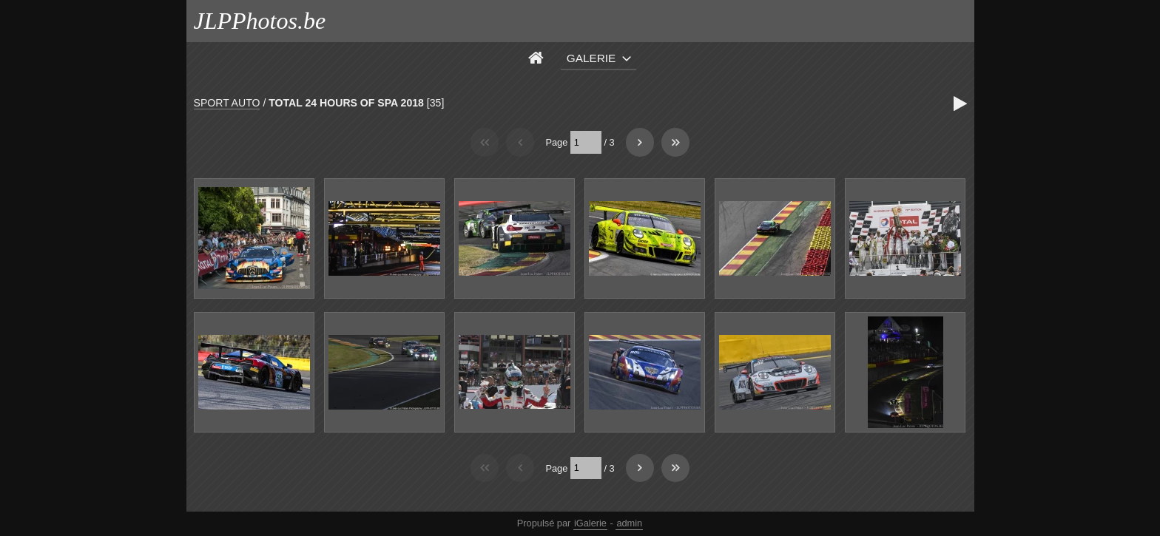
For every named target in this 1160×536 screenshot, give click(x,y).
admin (629, 523)
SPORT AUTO (227, 103)
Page (556, 142)
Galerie (591, 58)
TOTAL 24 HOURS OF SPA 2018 (346, 103)
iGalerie (590, 523)
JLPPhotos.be (260, 20)
